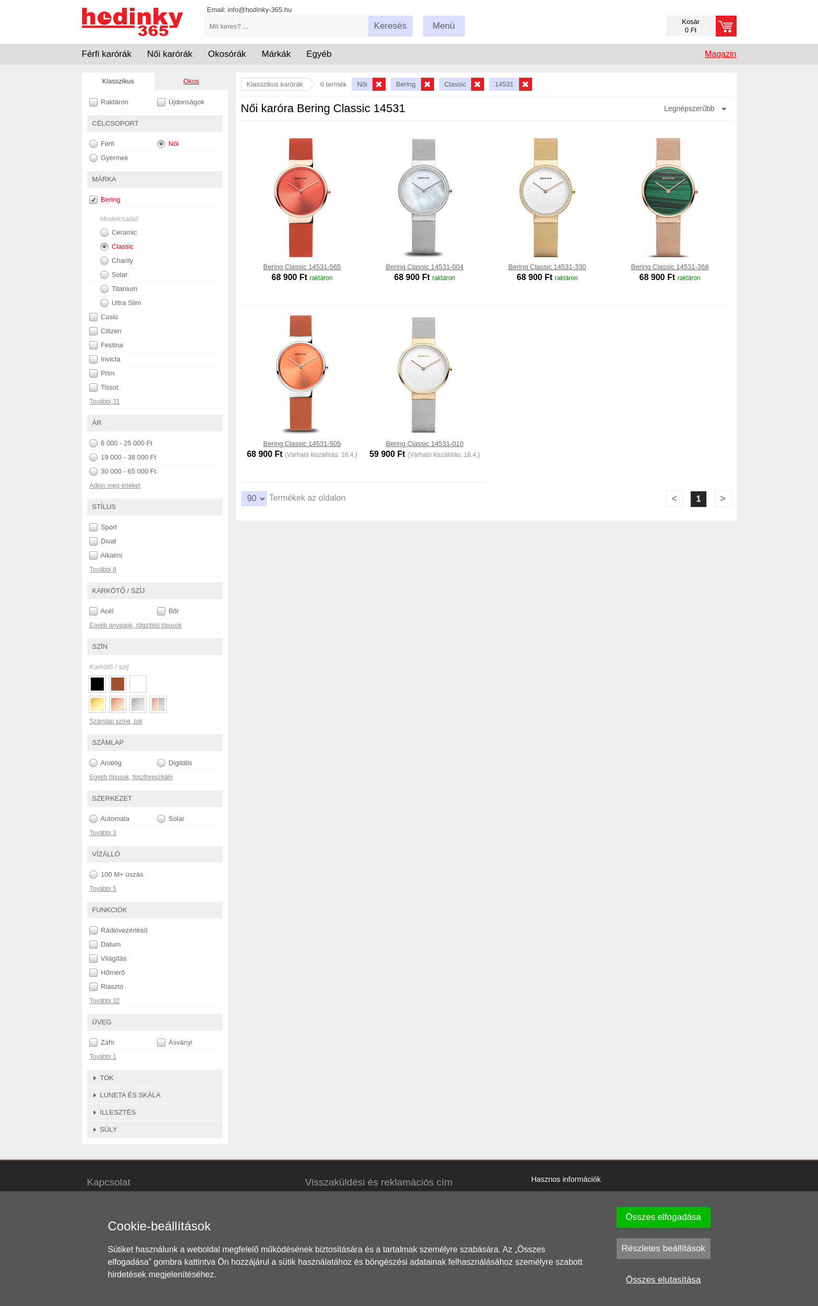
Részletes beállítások (663, 1248)
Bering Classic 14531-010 (425, 444)
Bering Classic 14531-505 (302, 444)
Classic (117, 247)
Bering (105, 200)
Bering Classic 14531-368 (670, 267)
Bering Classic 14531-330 (547, 267)
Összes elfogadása (663, 1217)
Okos (191, 81)
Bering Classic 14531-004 (425, 267)
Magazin (720, 54)
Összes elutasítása (663, 1280)
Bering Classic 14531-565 (302, 267)
